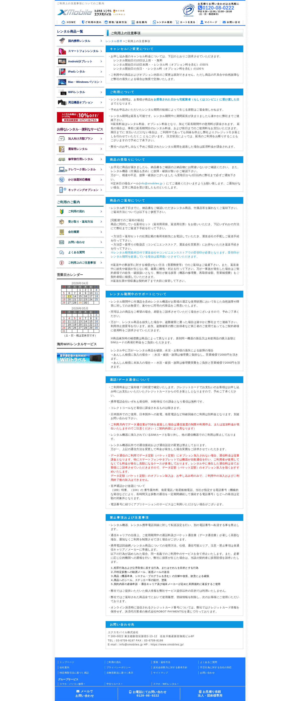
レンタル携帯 (114, 41)
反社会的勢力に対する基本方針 (170, 667)
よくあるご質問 (208, 662)
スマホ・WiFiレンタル (165, 684)
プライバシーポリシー (118, 667)
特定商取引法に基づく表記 (74, 672)
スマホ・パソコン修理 (71, 684)
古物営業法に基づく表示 (119, 672)
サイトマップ (160, 672)
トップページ (67, 662)
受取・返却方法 (161, 662)
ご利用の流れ (113, 662)
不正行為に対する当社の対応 (216, 667)
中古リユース (113, 684)
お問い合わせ (207, 672)
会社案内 (64, 667)
